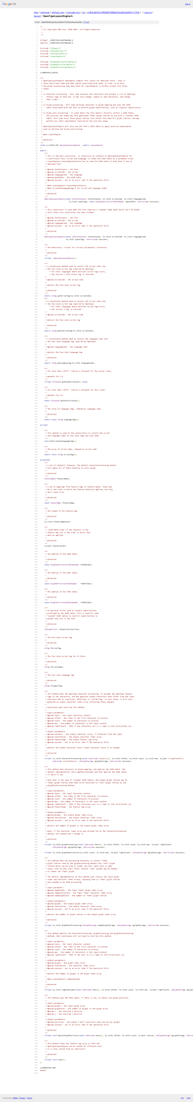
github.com (58, 12)
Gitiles (15, 1098)
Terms (29, 1098)
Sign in (187, 4)
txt (182, 1098)
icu (83, 12)
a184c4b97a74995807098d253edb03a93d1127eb (113, 12)
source (148, 12)
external (44, 12)
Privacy (22, 1098)
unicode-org (73, 12)
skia (36, 12)
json (188, 1098)
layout (37, 16)
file (86, 22)
